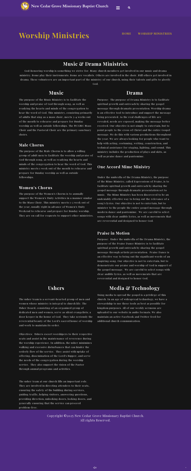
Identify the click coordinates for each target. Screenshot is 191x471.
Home (126, 33)
